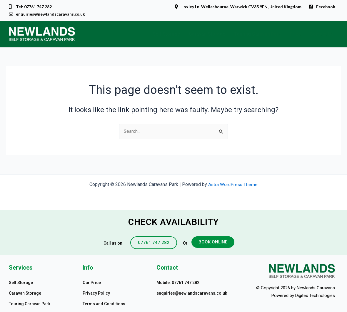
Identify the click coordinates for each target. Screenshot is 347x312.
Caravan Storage (207, 34)
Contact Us (322, 34)
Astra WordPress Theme (233, 184)
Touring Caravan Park (257, 34)
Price (295, 34)
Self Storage (166, 34)
